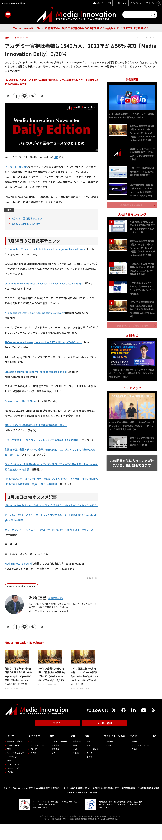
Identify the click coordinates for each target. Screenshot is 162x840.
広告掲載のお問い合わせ (80, 804)
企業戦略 (75, 758)
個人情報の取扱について (110, 804)
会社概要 (70, 809)
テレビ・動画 (13, 761)
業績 (74, 761)
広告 (51, 753)
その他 (10, 788)
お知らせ (136, 758)
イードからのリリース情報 (86, 809)
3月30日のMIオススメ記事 (27, 223)
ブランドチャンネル (114, 753)
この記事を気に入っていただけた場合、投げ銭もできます (132, 459)
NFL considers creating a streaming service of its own (37, 313)
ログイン (58, 741)
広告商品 (55, 761)
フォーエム (108, 758)
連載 (87, 761)
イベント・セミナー (141, 761)
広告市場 (55, 765)
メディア (10, 753)
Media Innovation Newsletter (23, 596)
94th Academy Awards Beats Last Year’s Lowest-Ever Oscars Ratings (46, 283)
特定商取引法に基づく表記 (148, 804)
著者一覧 (6, 804)
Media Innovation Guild (19, 573)
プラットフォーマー (15, 773)
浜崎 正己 (38, 607)
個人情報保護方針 (129, 804)
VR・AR (33, 765)
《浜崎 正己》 (91, 588)
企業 (72, 753)
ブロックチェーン (37, 761)
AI (31, 758)
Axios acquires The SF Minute (22, 401)
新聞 (9, 765)
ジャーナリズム (13, 784)
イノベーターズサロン (17, 167)
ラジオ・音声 (13, 781)
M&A (74, 765)
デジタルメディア (14, 758)
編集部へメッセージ (60, 804)
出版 (9, 777)
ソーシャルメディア (15, 769)
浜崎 (56, 157)
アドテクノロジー (58, 758)
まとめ (88, 769)
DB (155, 753)
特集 (85, 753)
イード (107, 761)
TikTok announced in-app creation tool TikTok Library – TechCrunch (46, 342)
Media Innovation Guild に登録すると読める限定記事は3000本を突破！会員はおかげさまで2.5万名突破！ (81, 28)
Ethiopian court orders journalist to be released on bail (38, 371)
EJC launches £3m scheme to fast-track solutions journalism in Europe (47, 249)
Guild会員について (43, 804)
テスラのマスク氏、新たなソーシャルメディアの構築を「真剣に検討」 (45, 440)
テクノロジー (36, 753)
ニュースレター (91, 765)
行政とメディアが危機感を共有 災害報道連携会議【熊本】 (38, 425)
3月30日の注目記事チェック (28, 218)
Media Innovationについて (23, 804)
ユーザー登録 (104, 741)
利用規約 (95, 804)
